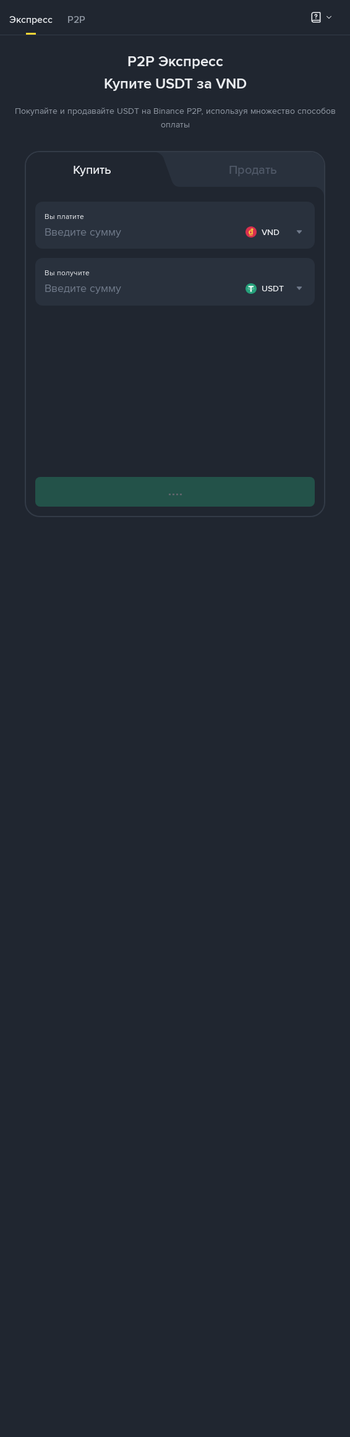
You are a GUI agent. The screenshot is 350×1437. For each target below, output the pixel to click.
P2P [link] (76, 19)
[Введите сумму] (143, 232)
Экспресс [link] (31, 19)
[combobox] (275, 232)
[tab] (31, 20)
